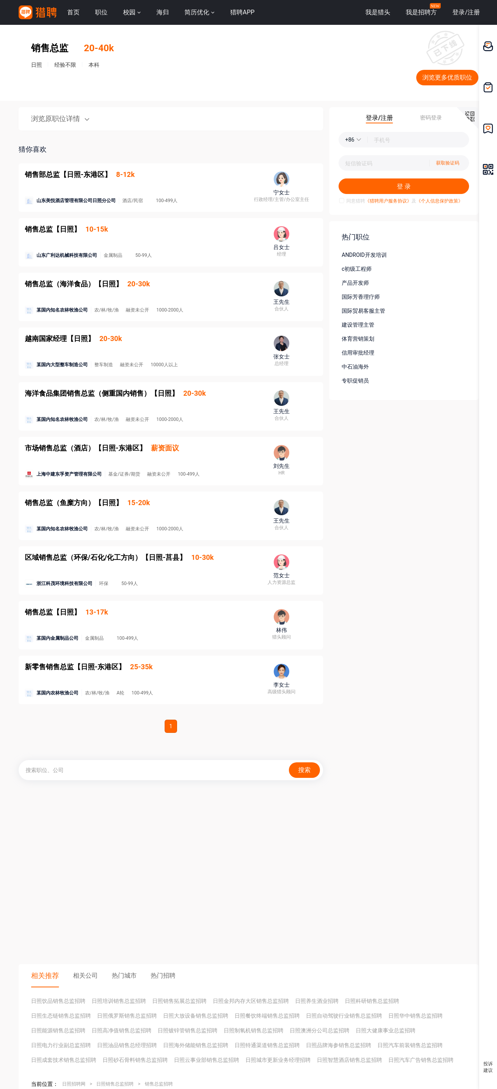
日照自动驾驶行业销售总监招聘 (344, 1016)
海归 (162, 12)
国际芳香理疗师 (361, 297)
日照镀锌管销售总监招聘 (187, 1030)
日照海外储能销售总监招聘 (195, 1045)
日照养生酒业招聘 (317, 1001)
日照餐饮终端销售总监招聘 (267, 1016)
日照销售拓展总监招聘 (179, 1001)
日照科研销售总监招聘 (372, 1001)
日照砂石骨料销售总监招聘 (135, 1060)
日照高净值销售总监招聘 (121, 1030)
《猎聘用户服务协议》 (388, 201)
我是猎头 (377, 12)
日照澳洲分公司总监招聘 (319, 1030)
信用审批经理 (358, 353)
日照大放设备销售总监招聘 (195, 1016)
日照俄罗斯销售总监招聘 (127, 1016)
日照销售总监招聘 (115, 1084)
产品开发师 (355, 283)
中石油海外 (355, 367)
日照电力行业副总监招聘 (61, 1045)
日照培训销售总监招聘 (119, 1001)
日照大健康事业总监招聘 (385, 1030)
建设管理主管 (358, 325)
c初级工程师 (357, 269)
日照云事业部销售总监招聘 (206, 1060)
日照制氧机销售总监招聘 (253, 1030)
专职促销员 (355, 380)
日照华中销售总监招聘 (415, 1016)
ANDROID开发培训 (364, 255)
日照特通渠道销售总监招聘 (267, 1045)
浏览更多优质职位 (447, 77)
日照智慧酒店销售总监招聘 (349, 1060)
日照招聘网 (73, 1084)
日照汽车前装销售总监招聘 (410, 1045)
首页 (73, 12)
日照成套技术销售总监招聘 (63, 1060)
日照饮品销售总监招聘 (58, 1001)
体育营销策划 (358, 339)
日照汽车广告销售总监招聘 (421, 1060)
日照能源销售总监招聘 (58, 1030)
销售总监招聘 (159, 1084)
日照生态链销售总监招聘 (61, 1016)
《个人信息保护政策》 (439, 201)
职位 (101, 12)
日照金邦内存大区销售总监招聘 (251, 1001)
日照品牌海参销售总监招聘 (338, 1045)
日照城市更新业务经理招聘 (278, 1060)
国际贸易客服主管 (363, 311)
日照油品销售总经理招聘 (127, 1045)
